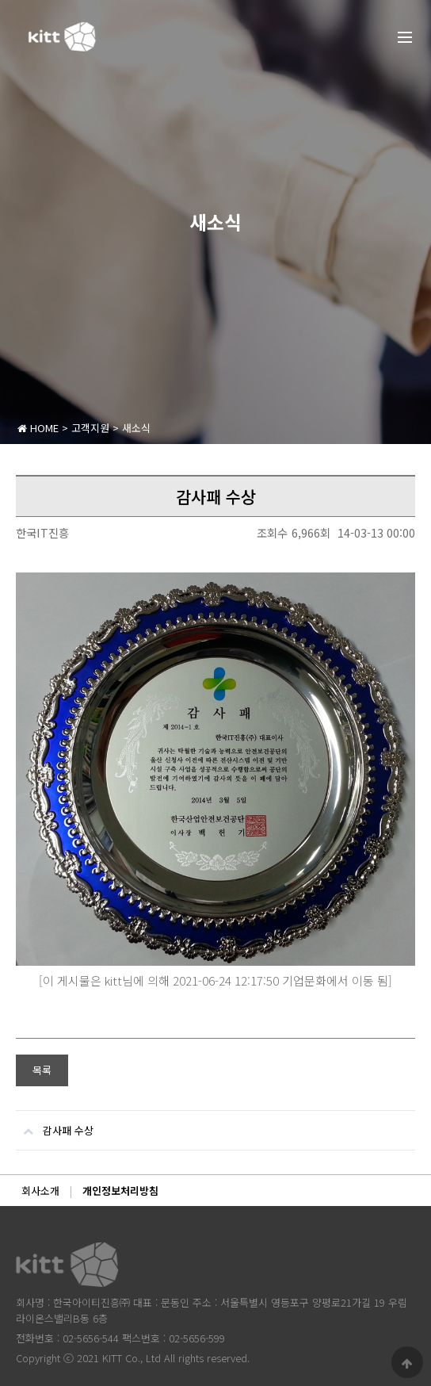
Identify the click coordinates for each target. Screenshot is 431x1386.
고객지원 (90, 427)
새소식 (136, 427)
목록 (41, 1070)
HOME (38, 427)
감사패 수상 (54, 1124)
